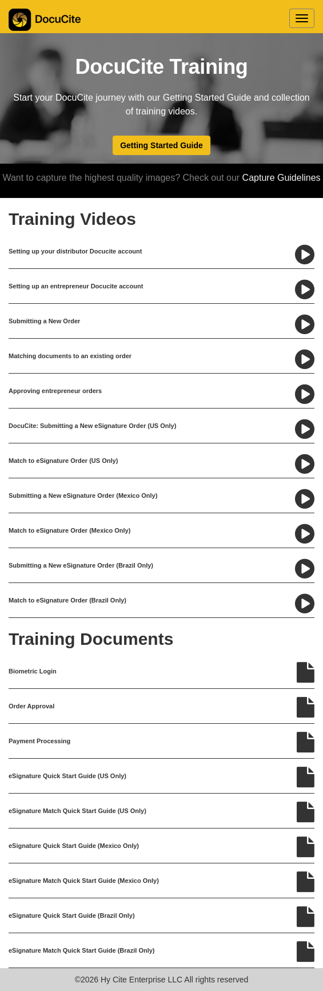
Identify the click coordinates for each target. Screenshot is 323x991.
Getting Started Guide (161, 145)
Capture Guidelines (280, 178)
